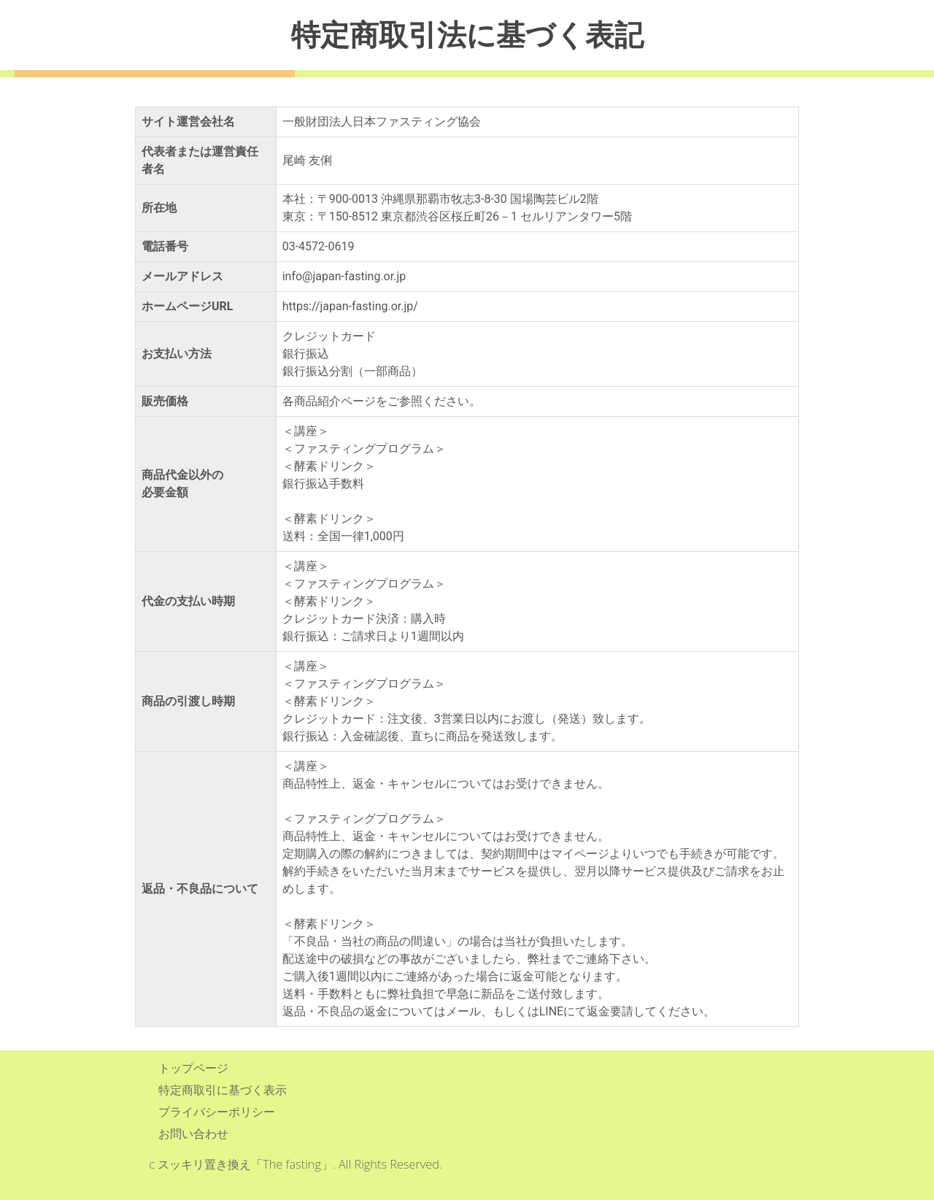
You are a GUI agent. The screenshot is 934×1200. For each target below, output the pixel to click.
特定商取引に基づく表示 (222, 1090)
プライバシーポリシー (216, 1112)
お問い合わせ (193, 1134)
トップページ (193, 1068)
